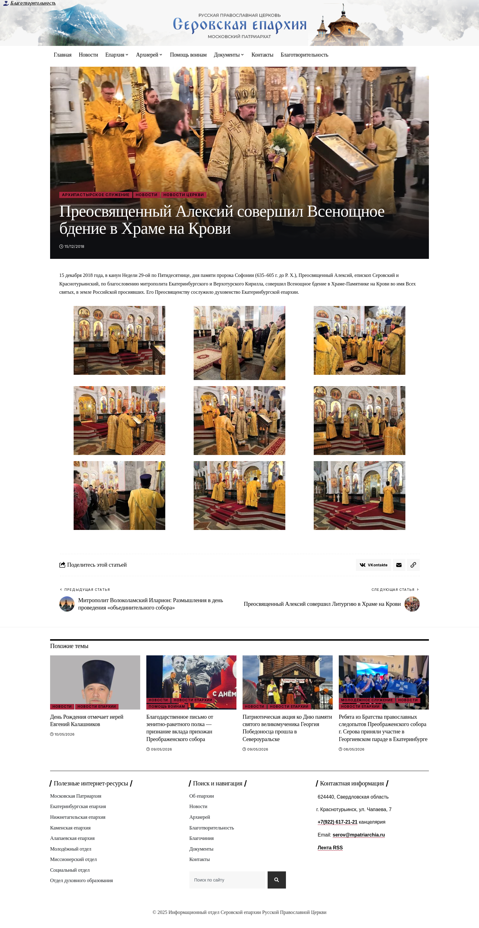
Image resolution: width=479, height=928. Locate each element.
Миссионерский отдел (74, 868)
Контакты (199, 868)
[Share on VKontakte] (373, 565)
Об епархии (201, 804)
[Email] (399, 565)
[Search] (276, 889)
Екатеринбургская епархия (78, 814)
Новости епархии (98, 707)
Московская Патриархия (76, 804)
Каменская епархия (70, 836)
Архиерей (199, 825)
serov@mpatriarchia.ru (359, 842)
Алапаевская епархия (73, 846)
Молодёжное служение (367, 701)
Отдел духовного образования (82, 889)
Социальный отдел (70, 878)
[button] (413, 565)
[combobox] (227, 889)
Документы (201, 857)
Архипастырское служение (98, 194)
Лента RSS (330, 854)
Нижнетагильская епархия (78, 825)
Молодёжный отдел (71, 857)
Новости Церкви (190, 194)
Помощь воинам (167, 707)
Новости (151, 194)
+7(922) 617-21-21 (338, 829)
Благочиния (201, 846)
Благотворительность (33, 3)
